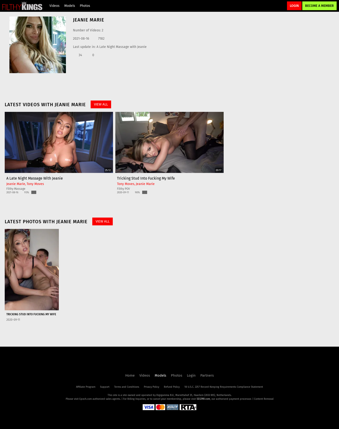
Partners (207, 375)
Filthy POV (123, 188)
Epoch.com (85, 398)
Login (294, 6)
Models (69, 6)
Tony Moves (35, 184)
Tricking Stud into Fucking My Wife (146, 178)
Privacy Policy (151, 386)
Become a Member (319, 6)
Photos (85, 6)
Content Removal (264, 398)
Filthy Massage (15, 188)
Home (130, 375)
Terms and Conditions (126, 386)
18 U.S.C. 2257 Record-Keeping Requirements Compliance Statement (223, 386)
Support (104, 386)
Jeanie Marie (15, 184)
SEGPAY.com (203, 398)
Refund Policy (172, 386)
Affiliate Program (85, 386)
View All (101, 104)
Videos (54, 6)
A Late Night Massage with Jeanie (122, 47)
